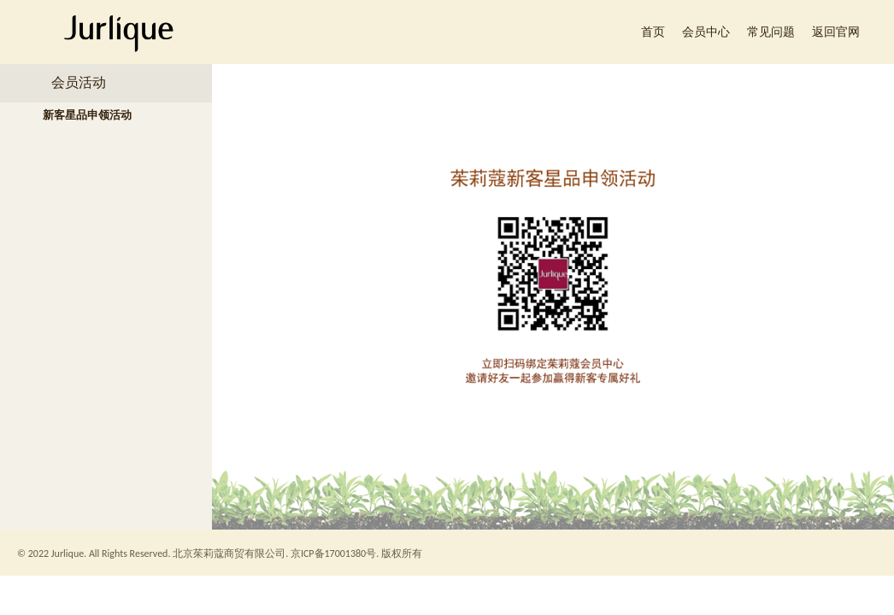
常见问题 (771, 32)
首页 (653, 32)
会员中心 (706, 32)
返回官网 (836, 32)
